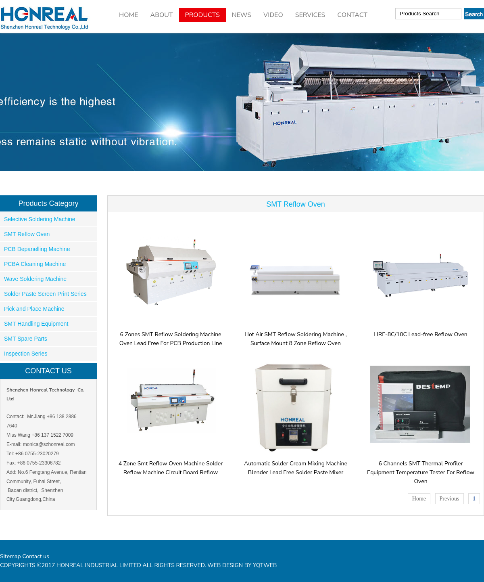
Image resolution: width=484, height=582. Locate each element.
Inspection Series (25, 353)
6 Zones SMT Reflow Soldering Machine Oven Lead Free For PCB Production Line (170, 334)
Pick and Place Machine (34, 309)
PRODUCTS (202, 14)
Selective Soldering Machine (39, 219)
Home (419, 499)
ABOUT (161, 14)
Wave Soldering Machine (35, 279)
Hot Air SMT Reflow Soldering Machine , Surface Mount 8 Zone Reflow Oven (295, 334)
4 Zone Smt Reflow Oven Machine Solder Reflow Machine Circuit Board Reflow (170, 463)
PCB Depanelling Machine (37, 249)
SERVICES (310, 14)
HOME (128, 14)
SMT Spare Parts (25, 338)
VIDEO (273, 14)
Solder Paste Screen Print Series (45, 294)
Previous (449, 499)
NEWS (241, 14)
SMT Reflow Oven (27, 234)
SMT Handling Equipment (36, 323)
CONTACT (352, 14)
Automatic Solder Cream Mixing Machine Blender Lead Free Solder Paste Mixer (295, 463)
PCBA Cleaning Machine (35, 264)
